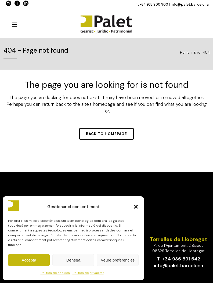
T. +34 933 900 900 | (153, 4)
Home (185, 52)
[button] (136, 206)
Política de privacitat (88, 273)
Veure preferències (118, 260)
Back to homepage (106, 134)
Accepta (29, 260)
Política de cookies (55, 273)
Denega (73, 260)
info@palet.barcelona (190, 4)
